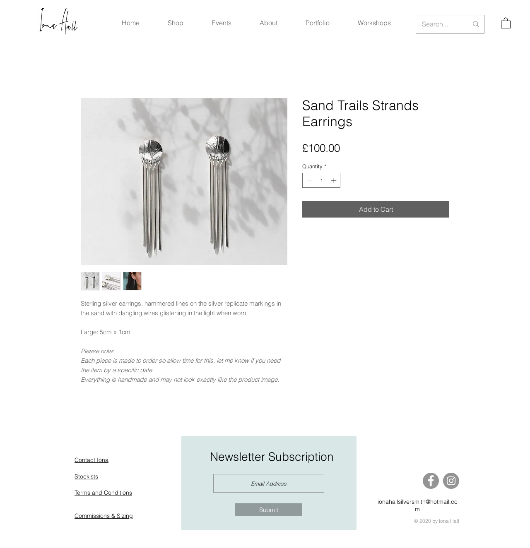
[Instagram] (451, 481)
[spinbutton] (321, 180)
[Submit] (268, 509)
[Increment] (335, 180)
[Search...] (438, 24)
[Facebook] (431, 481)
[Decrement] (308, 180)
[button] (506, 22)
